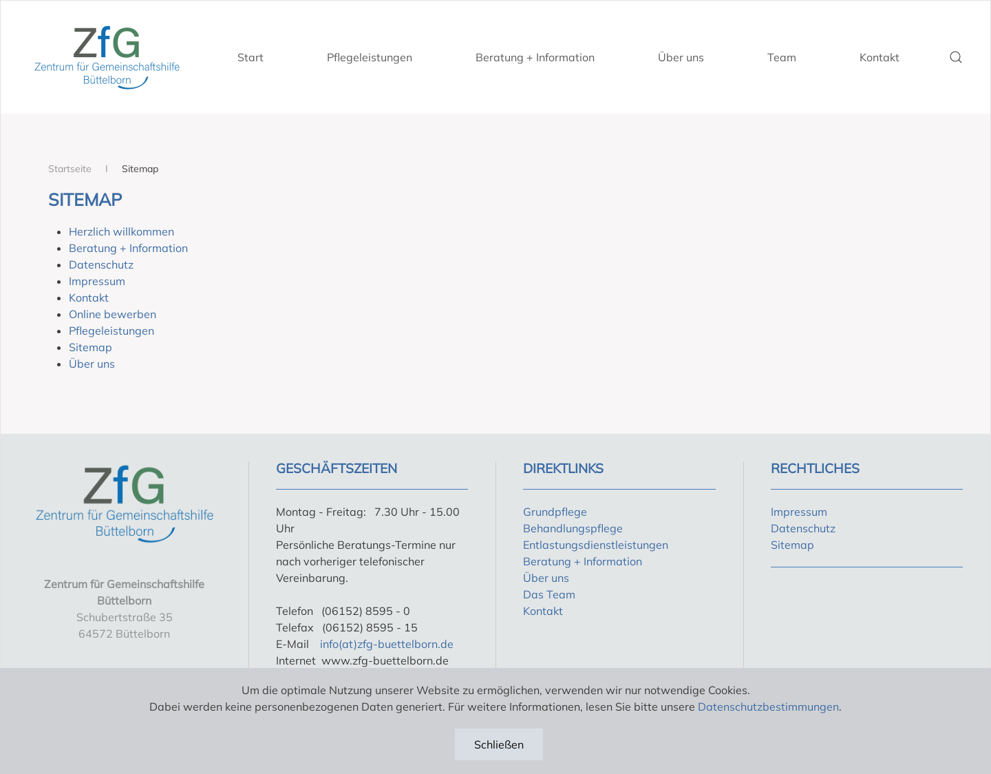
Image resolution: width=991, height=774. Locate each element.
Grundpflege (555, 512)
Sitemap (90, 347)
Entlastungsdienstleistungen (595, 545)
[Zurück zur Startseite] (107, 57)
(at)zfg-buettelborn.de (396, 644)
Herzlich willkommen (121, 231)
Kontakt (879, 57)
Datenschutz (101, 264)
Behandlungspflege (573, 528)
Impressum (97, 281)
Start (250, 57)
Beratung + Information (535, 57)
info (329, 644)
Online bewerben (112, 314)
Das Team (549, 594)
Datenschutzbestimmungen (768, 706)
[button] (956, 57)
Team (781, 57)
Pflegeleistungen (369, 57)
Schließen (499, 744)
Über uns (681, 57)
